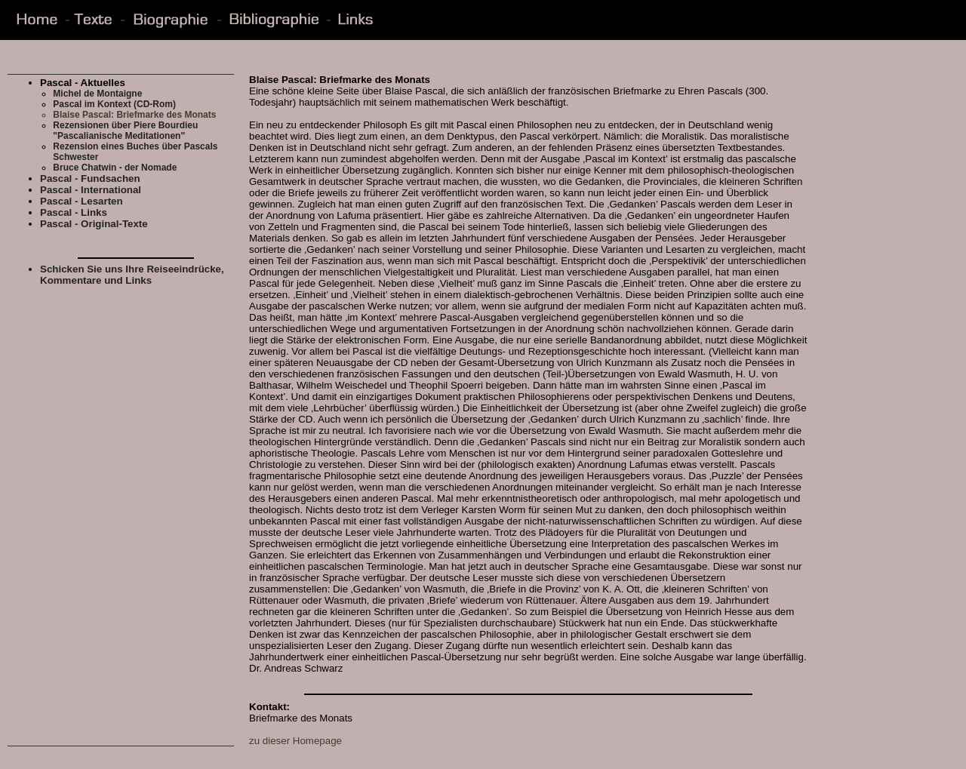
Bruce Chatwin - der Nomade (115, 167)
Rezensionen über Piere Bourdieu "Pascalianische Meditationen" (125, 130)
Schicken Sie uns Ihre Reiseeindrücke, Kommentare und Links (132, 274)
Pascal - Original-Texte (94, 223)
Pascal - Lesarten (81, 201)
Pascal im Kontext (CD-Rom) (114, 104)
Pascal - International (90, 189)
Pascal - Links (73, 212)
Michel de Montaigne (97, 93)
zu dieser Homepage (295, 740)
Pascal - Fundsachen (90, 178)
